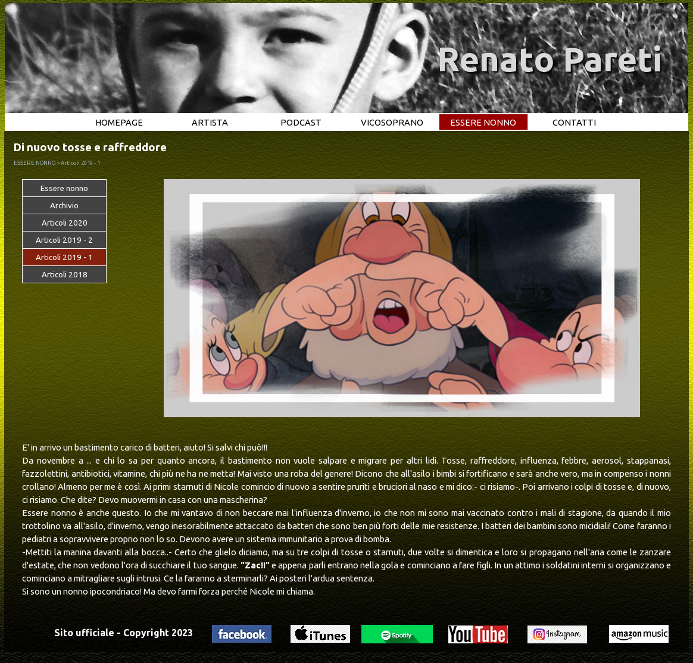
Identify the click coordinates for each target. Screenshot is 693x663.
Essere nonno (64, 188)
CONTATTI (574, 122)
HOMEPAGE (119, 122)
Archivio (64, 205)
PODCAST (300, 122)
